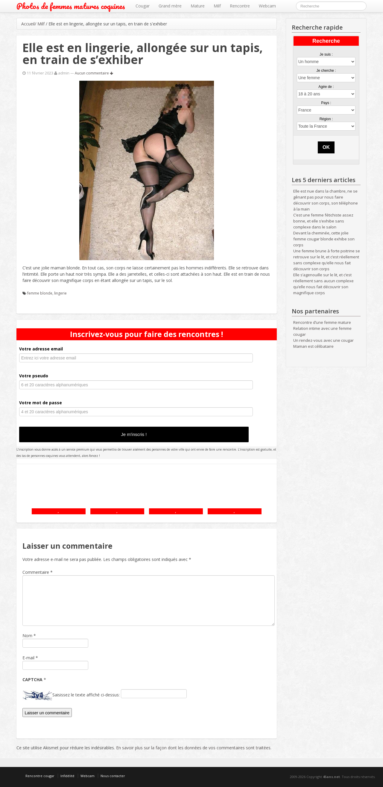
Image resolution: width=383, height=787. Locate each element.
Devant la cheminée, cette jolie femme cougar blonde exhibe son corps (324, 239)
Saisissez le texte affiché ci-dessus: (86, 695)
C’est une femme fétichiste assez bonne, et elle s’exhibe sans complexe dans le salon (323, 221)
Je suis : (326, 54)
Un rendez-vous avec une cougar (323, 340)
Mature (198, 6)
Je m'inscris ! (134, 434)
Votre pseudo (33, 376)
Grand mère (170, 6)
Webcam (267, 6)
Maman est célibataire (313, 346)
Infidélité (67, 776)
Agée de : (326, 87)
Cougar (143, 6)
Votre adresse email (41, 349)
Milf (217, 6)
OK (326, 147)
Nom (27, 635)
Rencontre (240, 6)
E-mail (28, 658)
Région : (326, 119)
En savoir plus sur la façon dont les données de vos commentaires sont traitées (193, 748)
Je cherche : (326, 70)
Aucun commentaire (94, 73)
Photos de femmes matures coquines (70, 6)
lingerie (60, 293)
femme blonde (39, 293)
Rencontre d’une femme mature (322, 322)
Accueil (28, 24)
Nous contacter (113, 776)
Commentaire (37, 572)
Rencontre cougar (39, 776)
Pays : (326, 103)
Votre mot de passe (40, 402)
